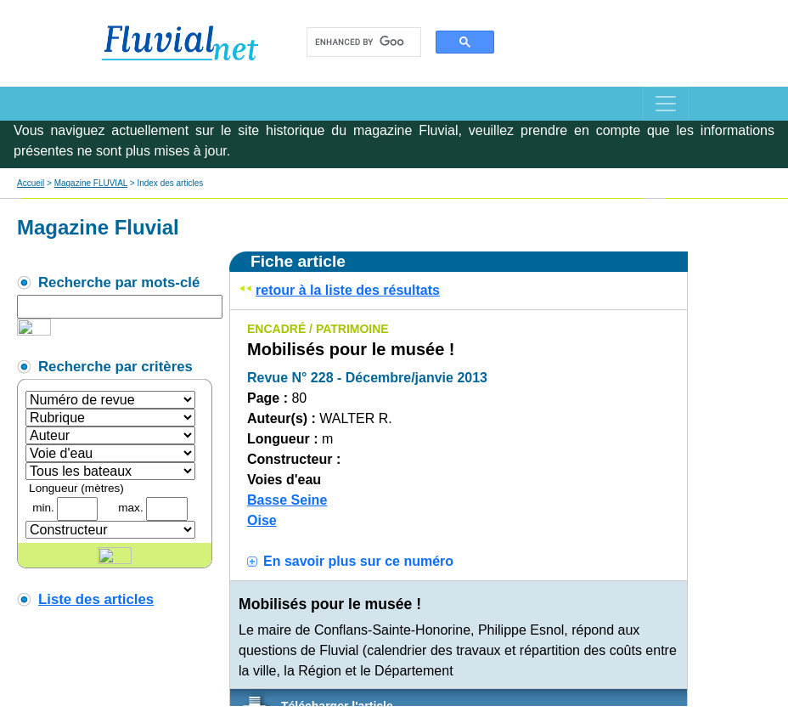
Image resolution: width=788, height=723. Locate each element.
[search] (359, 42)
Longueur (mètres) (76, 488)
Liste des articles (96, 599)
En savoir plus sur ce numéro (358, 561)
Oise (262, 520)
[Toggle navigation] (666, 104)
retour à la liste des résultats (348, 290)
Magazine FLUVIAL (90, 183)
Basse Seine (287, 500)
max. (130, 507)
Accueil (30, 183)
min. (43, 507)
